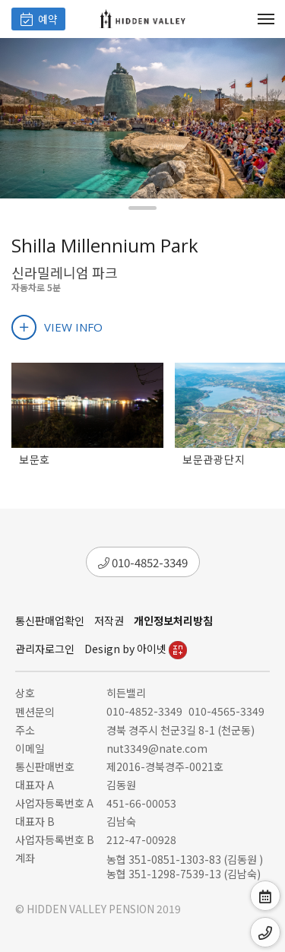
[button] (142, 208)
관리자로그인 (44, 648)
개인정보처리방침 (173, 620)
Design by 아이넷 (135, 648)
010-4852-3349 (143, 562)
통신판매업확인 (49, 620)
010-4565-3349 (226, 711)
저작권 (109, 620)
